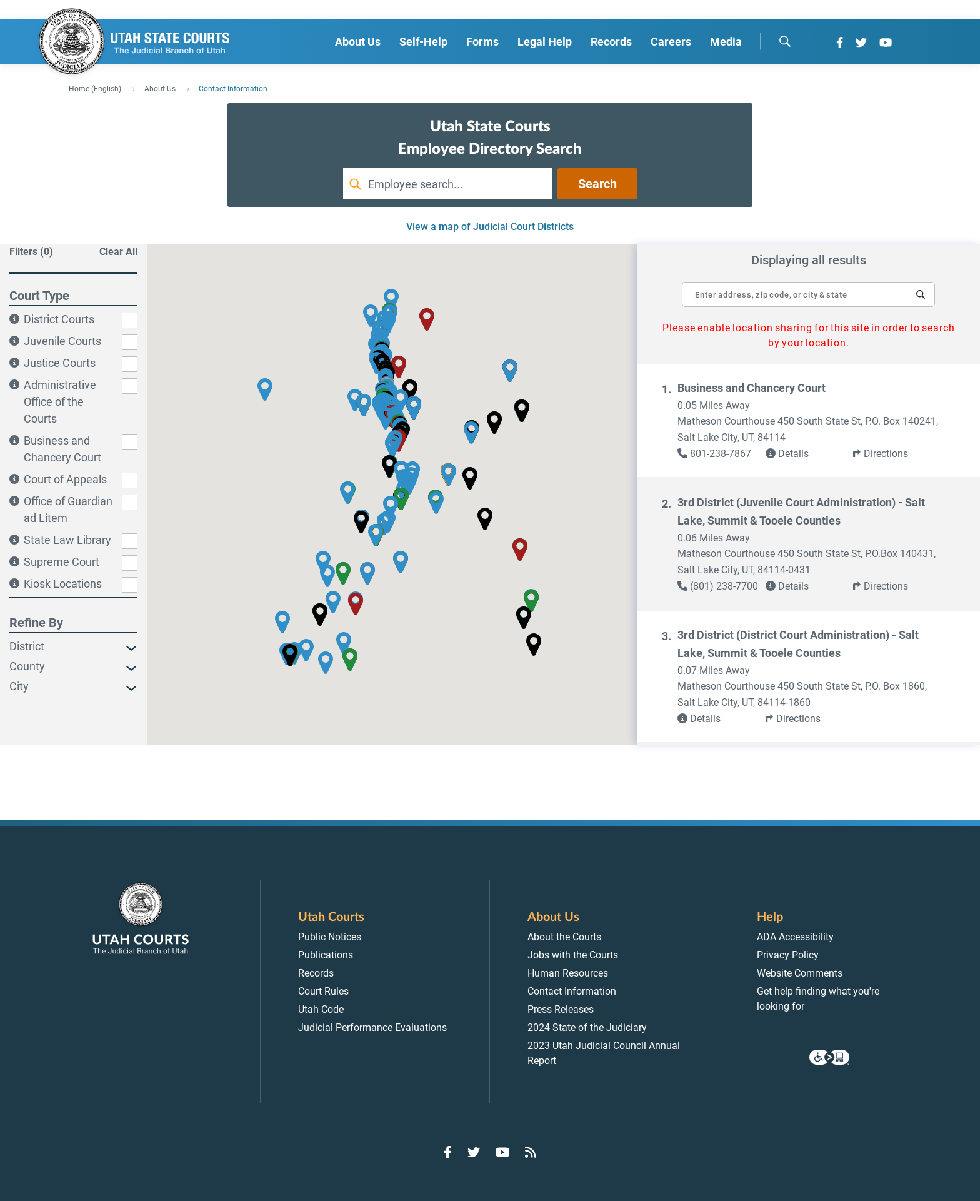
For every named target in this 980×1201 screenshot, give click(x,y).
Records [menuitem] (611, 41)
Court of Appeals (65, 479)
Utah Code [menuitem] (321, 1009)
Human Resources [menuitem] (568, 973)
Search (597, 183)
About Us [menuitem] (358, 41)
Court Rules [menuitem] (323, 991)
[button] (920, 294)
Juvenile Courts (62, 341)
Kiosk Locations (63, 583)
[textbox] (808, 294)
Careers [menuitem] (671, 41)
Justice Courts (60, 362)
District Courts (59, 319)
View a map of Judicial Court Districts (490, 227)
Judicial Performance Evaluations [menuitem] (372, 1027)
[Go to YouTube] (885, 42)
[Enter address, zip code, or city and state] (808, 288)
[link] (722, 454)
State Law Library (67, 539)
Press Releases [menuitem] (561, 1009)
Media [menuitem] (726, 41)
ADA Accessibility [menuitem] (795, 937)
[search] (785, 41)
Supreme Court (61, 561)
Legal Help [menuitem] (545, 41)
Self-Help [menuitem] (423, 41)
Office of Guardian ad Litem (68, 510)
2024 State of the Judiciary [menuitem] (587, 1027)
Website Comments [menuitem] (799, 973)
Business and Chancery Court (752, 387)
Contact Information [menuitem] (572, 991)
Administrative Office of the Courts (60, 401)
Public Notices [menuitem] (329, 937)
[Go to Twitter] (861, 42)
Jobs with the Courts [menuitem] (573, 955)
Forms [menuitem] (482, 41)
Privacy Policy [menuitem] (788, 955)
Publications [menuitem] (325, 955)
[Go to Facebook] (839, 42)
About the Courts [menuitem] (564, 937)
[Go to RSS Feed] (531, 1152)
